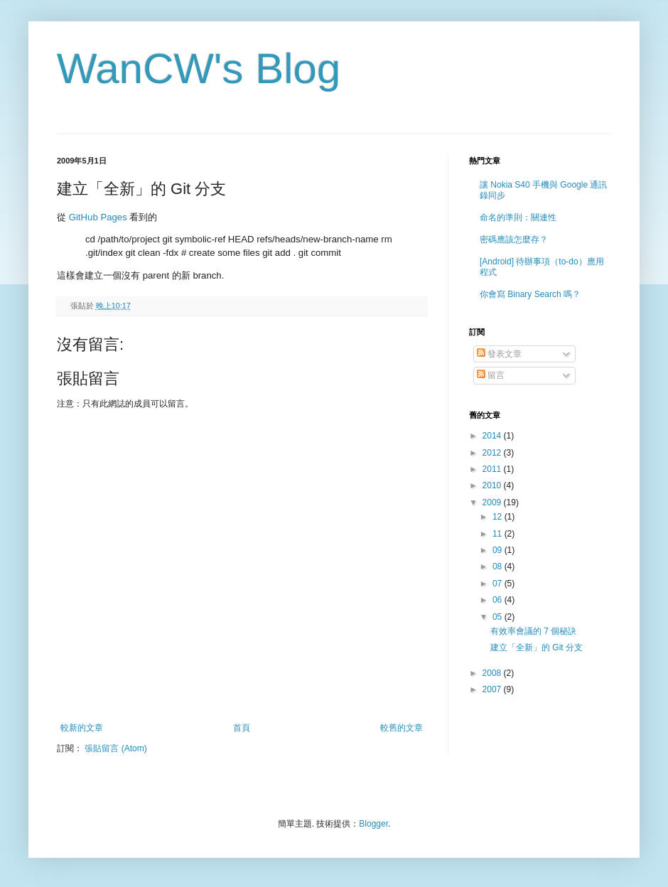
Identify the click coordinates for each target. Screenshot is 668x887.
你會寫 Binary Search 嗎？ (530, 294)
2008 (493, 673)
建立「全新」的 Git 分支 (536, 647)
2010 (493, 485)
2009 (493, 502)
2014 (493, 436)
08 (498, 566)
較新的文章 (81, 728)
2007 (493, 689)
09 (498, 550)
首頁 (241, 728)
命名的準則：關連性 (518, 217)
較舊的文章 (401, 728)
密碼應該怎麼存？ (514, 239)
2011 (493, 469)
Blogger (373, 824)
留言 (491, 375)
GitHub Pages (98, 217)
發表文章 (499, 354)
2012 (493, 453)
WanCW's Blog (198, 68)
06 (498, 600)
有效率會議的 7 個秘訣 (533, 631)
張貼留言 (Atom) (115, 748)
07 (498, 583)
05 (498, 617)
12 (498, 517)
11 (498, 534)
